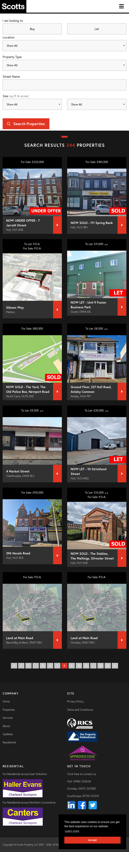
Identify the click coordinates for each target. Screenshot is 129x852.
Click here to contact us (81, 774)
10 (79, 665)
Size (16, 96)
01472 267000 (87, 788)
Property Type (12, 57)
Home (6, 701)
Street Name (11, 76)
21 (107, 665)
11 (86, 665)
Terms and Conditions (80, 709)
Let (97, 29)
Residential (9, 742)
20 (100, 665)
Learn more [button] (72, 831)
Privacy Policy (75, 701)
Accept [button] (92, 840)
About (6, 726)
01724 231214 (90, 796)
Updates (8, 734)
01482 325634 (82, 781)
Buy (32, 29)
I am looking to (13, 20)
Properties (9, 709)
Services (8, 717)
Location (8, 37)
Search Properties (26, 123)
